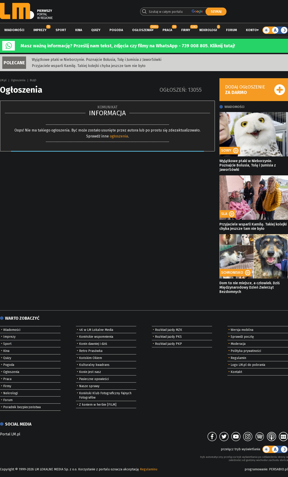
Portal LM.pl (10, 434)
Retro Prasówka (90, 351)
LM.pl (3, 80)
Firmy (185, 30)
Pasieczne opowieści (94, 379)
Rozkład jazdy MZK (168, 330)
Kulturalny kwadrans (94, 365)
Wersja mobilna (242, 330)
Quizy (95, 30)
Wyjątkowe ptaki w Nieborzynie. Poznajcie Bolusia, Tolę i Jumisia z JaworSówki (96, 59)
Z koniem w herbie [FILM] (97, 405)
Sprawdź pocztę (242, 337)
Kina (78, 30)
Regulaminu (148, 469)
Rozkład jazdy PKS (168, 337)
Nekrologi (208, 30)
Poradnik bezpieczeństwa (22, 407)
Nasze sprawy (89, 386)
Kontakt (236, 372)
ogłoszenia (119, 136)
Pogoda (116, 30)
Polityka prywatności (246, 351)
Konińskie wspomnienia (96, 337)
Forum (231, 30)
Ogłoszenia (142, 30)
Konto (251, 30)
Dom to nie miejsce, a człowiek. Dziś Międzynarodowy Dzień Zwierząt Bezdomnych (249, 287)
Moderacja (238, 344)
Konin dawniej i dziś (93, 344)
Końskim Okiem (90, 358)
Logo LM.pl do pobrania (248, 365)
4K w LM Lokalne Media (96, 330)
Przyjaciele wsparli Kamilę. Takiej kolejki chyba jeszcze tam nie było (88, 66)
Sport (61, 30)
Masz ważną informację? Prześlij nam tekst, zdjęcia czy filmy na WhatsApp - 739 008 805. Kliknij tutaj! (128, 45)
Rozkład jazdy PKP (168, 344)
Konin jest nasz (90, 372)
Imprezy (39, 30)
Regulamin (238, 358)
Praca (167, 30)
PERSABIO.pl (278, 469)
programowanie (256, 469)
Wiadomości (14, 30)
